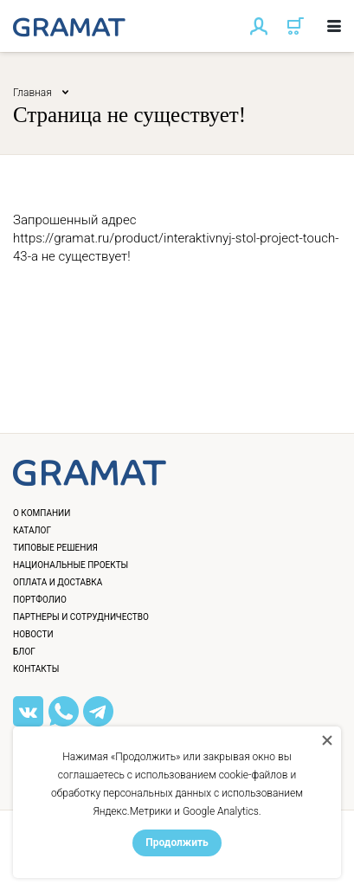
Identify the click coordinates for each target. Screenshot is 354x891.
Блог (24, 651)
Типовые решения (55, 547)
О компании (41, 513)
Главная (32, 93)
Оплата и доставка (57, 582)
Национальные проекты (70, 565)
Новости (33, 634)
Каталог (32, 530)
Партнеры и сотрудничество (81, 617)
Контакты (36, 669)
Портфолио (40, 599)
